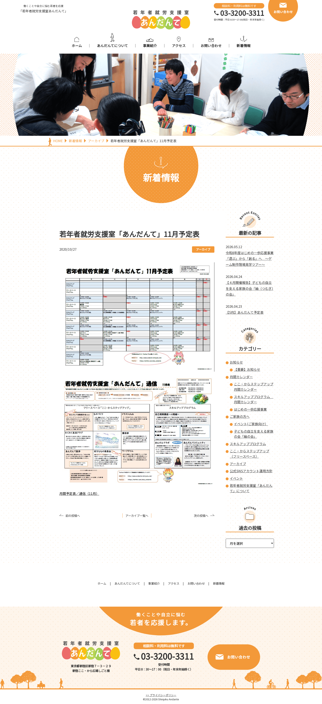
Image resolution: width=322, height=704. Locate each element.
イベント (236, 478)
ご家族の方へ (240, 416)
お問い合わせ (211, 45)
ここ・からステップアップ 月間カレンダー (253, 386)
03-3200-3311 (242, 12)
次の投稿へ (201, 515)
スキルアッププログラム (248, 443)
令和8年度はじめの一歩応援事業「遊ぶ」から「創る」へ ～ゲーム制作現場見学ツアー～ (250, 258)
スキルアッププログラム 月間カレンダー (253, 399)
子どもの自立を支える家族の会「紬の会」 (253, 434)
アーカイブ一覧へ (136, 515)
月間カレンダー (241, 376)
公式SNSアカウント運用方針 (251, 470)
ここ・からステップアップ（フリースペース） (249, 453)
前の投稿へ (73, 515)
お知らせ (236, 362)
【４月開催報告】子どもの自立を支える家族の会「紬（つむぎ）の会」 (249, 288)
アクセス (179, 45)
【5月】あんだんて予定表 (244, 312)
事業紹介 (150, 45)
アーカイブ (203, 249)
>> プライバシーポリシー (161, 695)
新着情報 (244, 45)
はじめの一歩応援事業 (250, 409)
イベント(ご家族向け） (251, 423)
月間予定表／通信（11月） (79, 493)
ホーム (77, 45)
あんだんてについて (112, 45)
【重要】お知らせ (247, 369)
